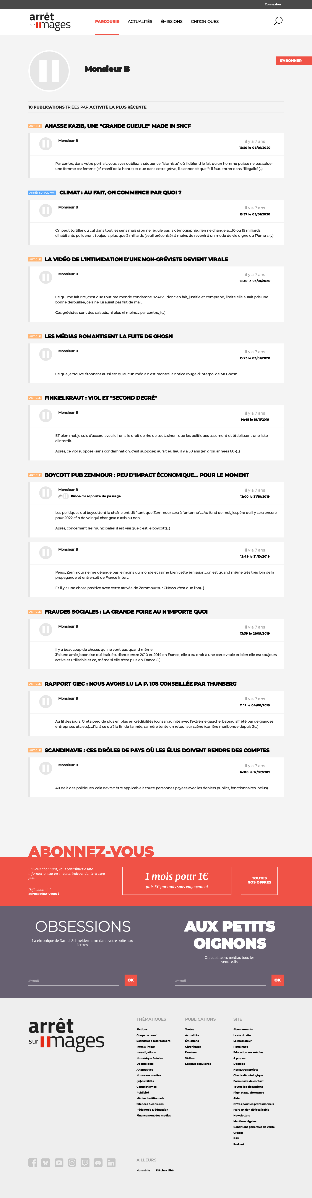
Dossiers (191, 1052)
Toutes (189, 1029)
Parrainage (240, 1046)
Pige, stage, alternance (248, 1092)
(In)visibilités (145, 1081)
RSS (236, 1138)
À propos (239, 1058)
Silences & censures (149, 1104)
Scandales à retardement (153, 1040)
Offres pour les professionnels (253, 1104)
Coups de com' (146, 1035)
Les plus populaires (198, 1063)
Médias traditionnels (150, 1098)
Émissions (171, 21)
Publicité (142, 1092)
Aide (236, 1098)
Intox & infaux (145, 1046)
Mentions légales (244, 1121)
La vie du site (242, 1035)
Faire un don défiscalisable (251, 1109)
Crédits (238, 1132)
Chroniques (205, 21)
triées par (87, 107)
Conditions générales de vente (254, 1127)
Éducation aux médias (248, 1052)
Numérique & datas (149, 1058)
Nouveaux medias (148, 1075)
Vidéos (189, 1058)
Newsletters (241, 1115)
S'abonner (291, 61)
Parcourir (107, 21)
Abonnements (243, 1029)
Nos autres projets (245, 1069)
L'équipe (239, 1063)
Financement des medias (153, 1115)
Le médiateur (242, 1040)
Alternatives (144, 1069)
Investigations (146, 1052)
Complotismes (146, 1086)
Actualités (140, 21)
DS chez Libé (165, 1170)
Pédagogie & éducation (152, 1109)
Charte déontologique (248, 1075)
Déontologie (145, 1063)
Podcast (238, 1144)
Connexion (273, 4)
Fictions (141, 1029)
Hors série (143, 1170)
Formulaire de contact (248, 1081)
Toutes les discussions (248, 1086)
